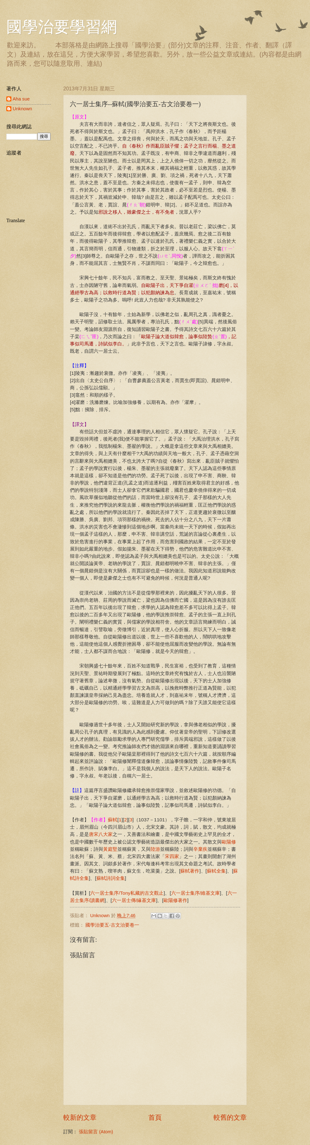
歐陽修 (229, 841)
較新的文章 (79, 1117)
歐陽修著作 (175, 900)
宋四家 (172, 856)
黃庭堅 (110, 849)
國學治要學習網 (61, 27)
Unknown (22, 108)
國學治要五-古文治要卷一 (112, 925)
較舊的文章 (230, 1117)
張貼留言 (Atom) (96, 1131)
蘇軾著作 (189, 871)
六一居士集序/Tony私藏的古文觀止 (127, 893)
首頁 (155, 1117)
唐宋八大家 (101, 834)
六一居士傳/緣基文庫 (134, 900)
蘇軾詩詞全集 (110, 878)
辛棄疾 (200, 849)
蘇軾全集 (216, 871)
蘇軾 (112, 819)
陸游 (155, 849)
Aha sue (21, 98)
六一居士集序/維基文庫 (195, 893)
